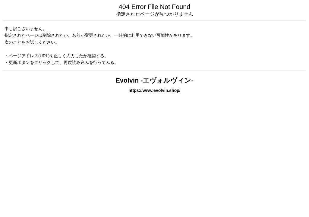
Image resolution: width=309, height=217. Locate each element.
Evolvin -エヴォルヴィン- (154, 80)
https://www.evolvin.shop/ (154, 90)
